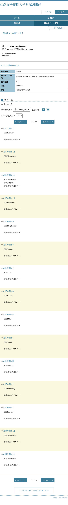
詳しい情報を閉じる (11, 65)
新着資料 (51, 18)
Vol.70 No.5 (8, 314)
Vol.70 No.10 (9, 198)
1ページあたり (7, 116)
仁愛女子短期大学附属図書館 (20, 4)
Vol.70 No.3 (8, 361)
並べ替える (6, 109)
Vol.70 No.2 (8, 384)
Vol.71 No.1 (8, 128)
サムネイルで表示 (47, 109)
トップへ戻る (63, 497)
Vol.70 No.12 (9, 152)
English (61, 12)
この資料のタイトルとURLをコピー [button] (34, 490)
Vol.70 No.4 (8, 338)
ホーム (16, 18)
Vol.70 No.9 (8, 221)
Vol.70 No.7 (8, 268)
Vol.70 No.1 (8, 407)
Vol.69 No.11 (9, 454)
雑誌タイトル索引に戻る (13, 33)
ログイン (48, 12)
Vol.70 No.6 (8, 291)
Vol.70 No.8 (8, 245)
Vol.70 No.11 (9, 175)
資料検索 (17, 23)
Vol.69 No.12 (9, 431)
